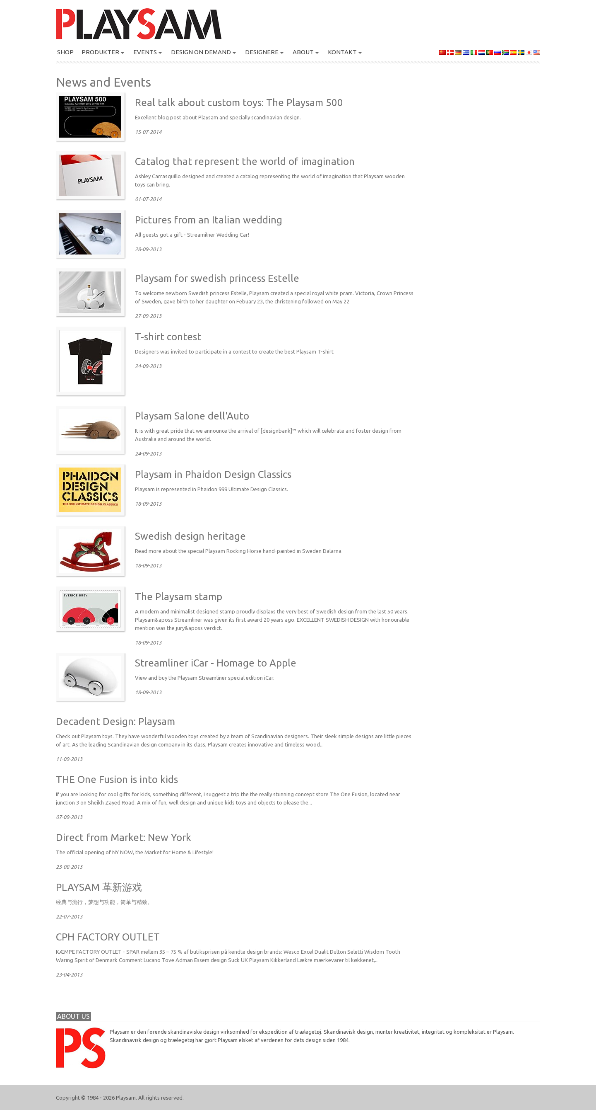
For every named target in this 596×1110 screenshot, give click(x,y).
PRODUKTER (100, 52)
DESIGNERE (262, 52)
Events (145, 52)
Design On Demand (201, 52)
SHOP (65, 52)
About (303, 52)
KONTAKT (342, 52)
